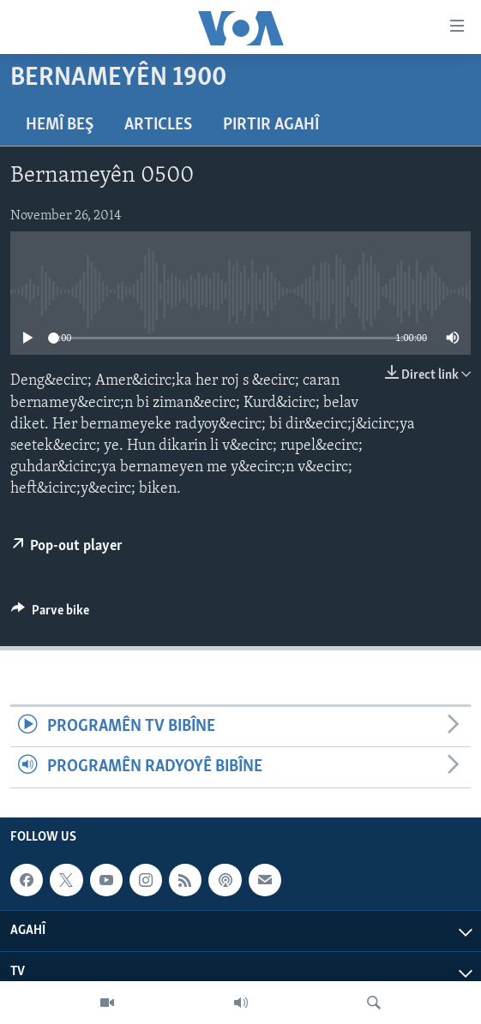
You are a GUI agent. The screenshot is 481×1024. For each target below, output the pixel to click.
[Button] (50, 614)
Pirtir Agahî (271, 125)
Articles (158, 125)
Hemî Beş (59, 125)
